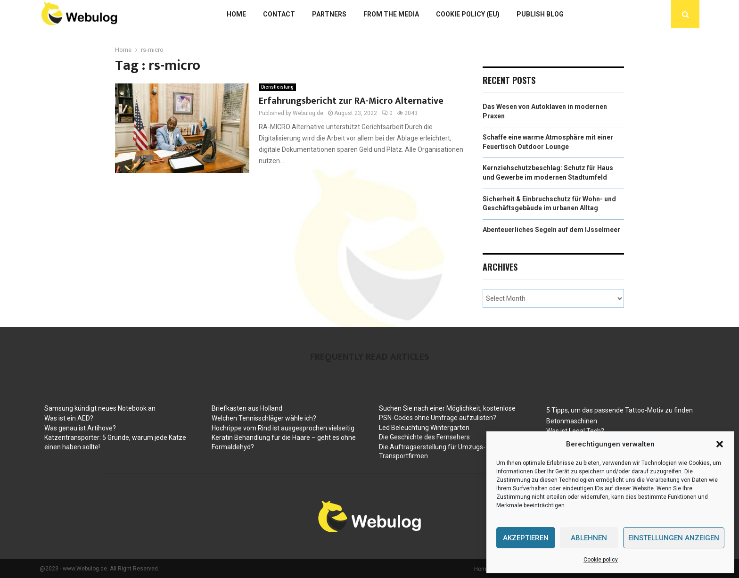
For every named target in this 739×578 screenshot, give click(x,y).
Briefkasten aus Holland (247, 408)
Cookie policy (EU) (468, 14)
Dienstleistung (277, 87)
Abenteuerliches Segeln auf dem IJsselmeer (551, 229)
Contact (279, 14)
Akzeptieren (526, 538)
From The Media (391, 14)
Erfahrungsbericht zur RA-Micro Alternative (351, 101)
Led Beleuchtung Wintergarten (424, 427)
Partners (329, 14)
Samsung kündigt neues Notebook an (100, 408)
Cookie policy (600, 559)
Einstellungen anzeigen (673, 538)
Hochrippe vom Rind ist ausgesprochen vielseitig (283, 428)
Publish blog (540, 14)
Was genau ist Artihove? (80, 428)
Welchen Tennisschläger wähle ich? (264, 418)
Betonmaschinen (571, 421)
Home (236, 14)
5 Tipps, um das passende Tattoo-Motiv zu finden (619, 410)
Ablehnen (589, 538)
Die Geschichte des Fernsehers (424, 437)
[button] (719, 444)
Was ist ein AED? (68, 418)
